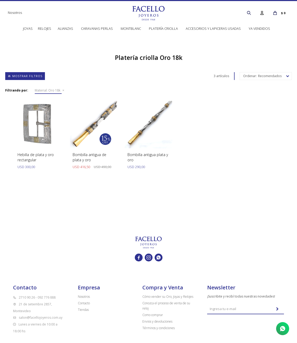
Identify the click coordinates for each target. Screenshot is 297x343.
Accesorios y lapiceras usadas (213, 28)
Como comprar (152, 315)
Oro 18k (47, 90)
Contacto (84, 303)
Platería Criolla (163, 28)
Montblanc (131, 28)
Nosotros (15, 12)
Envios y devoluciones (157, 321)
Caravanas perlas (97, 28)
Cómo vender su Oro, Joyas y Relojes (167, 296)
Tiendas (83, 309)
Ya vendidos (259, 28)
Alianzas (65, 28)
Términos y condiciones (158, 328)
